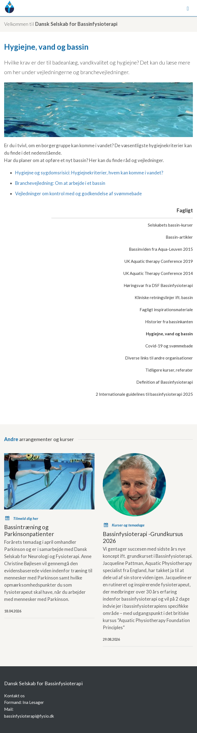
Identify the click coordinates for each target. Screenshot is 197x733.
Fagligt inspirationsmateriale (166, 309)
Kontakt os (14, 695)
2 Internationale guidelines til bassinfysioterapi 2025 (144, 394)
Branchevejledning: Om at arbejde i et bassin (60, 183)
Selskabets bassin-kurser (170, 224)
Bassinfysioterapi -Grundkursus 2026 (143, 537)
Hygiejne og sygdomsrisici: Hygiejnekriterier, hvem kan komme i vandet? (89, 172)
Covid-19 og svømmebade (169, 345)
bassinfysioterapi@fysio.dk (29, 716)
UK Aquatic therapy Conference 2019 (158, 261)
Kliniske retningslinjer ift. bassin (164, 297)
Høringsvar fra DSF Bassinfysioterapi (158, 285)
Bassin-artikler (179, 237)
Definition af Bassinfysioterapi (164, 382)
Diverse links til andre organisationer (159, 357)
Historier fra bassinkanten (169, 321)
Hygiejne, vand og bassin (169, 333)
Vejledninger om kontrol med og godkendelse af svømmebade (78, 193)
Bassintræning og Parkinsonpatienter (29, 530)
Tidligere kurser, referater (169, 369)
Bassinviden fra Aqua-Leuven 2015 (161, 249)
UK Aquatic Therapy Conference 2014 (158, 273)
